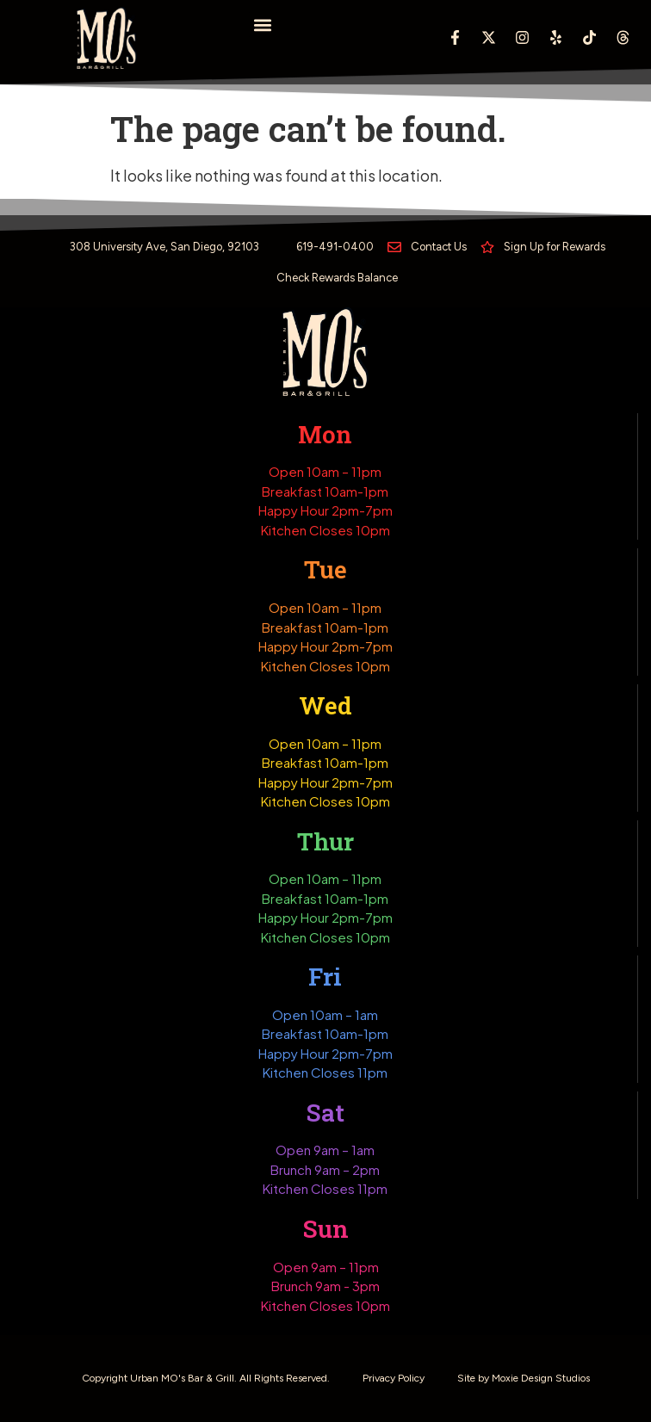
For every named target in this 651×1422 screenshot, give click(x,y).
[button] (263, 24)
